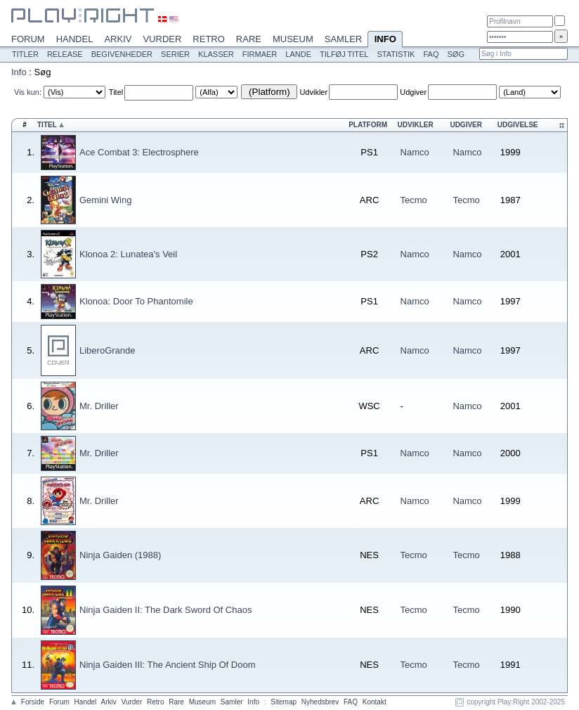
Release (65, 54)
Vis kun (26, 92)
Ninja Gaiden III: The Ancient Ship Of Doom (167, 664)
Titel (116, 92)
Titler (25, 54)
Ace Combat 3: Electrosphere (139, 152)
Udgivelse (517, 125)
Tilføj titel (344, 54)
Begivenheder (121, 54)
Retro (209, 39)
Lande (298, 54)
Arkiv (117, 39)
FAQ (430, 54)
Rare (248, 39)
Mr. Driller (99, 406)
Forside (32, 702)
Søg (455, 54)
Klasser (216, 54)
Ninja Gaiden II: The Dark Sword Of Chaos (165, 610)
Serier (175, 54)
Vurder (162, 39)
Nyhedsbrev (320, 702)
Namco (415, 152)
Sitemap (284, 702)
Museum (293, 39)
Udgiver (413, 92)
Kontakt (374, 702)
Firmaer (260, 54)
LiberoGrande (107, 350)
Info (385, 40)
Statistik (396, 54)
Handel (74, 39)
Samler (343, 39)
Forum (28, 39)
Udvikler (313, 92)
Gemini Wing (105, 200)
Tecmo (414, 200)
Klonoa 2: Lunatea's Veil (128, 254)
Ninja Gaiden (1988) (120, 555)
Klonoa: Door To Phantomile (136, 301)
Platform (368, 125)
